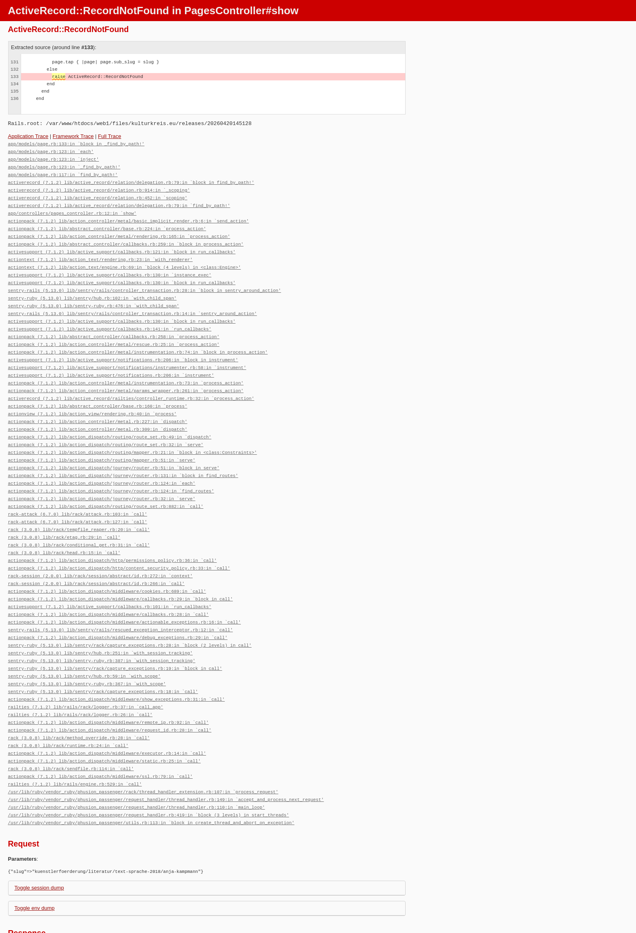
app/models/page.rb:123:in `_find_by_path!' (64, 165)
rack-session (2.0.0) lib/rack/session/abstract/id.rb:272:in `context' (100, 553)
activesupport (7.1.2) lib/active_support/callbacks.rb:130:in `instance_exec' (110, 268)
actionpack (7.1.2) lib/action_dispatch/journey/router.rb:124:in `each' (102, 465)
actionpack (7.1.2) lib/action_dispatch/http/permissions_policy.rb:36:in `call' (112, 538)
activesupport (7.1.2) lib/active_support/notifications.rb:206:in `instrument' (111, 363)
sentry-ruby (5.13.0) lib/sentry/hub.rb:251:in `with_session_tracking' (100, 626)
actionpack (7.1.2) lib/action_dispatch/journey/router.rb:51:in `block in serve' (113, 450)
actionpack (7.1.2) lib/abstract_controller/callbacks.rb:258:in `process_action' (113, 326)
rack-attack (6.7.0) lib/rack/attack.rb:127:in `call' (77, 502)
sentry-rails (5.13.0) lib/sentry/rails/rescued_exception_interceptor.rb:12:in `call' (120, 604)
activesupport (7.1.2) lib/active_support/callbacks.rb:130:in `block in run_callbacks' (122, 275)
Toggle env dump (35, 872)
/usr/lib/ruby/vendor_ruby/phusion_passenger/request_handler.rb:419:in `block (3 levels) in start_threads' (148, 779)
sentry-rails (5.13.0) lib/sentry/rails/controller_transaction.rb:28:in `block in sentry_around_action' (144, 282)
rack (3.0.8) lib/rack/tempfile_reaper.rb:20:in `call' (79, 509)
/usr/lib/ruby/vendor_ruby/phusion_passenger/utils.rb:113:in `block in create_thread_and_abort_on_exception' (151, 787)
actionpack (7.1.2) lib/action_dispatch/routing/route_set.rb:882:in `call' (106, 487)
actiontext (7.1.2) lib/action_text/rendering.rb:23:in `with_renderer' (100, 253)
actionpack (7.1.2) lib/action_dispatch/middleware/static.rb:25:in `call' (104, 728)
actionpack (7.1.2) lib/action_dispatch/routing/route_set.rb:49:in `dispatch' (110, 421)
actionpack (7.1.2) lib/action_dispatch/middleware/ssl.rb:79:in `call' (100, 743)
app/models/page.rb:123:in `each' (51, 151)
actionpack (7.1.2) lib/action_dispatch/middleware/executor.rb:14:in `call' (107, 721)
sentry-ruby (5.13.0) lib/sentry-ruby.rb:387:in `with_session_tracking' (102, 633)
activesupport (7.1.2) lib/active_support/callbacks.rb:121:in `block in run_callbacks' (122, 246)
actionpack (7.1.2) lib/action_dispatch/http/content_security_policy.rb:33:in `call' (119, 545)
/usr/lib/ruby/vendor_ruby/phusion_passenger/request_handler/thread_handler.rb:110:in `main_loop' (136, 772)
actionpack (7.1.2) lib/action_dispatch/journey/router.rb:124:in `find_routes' (111, 472)
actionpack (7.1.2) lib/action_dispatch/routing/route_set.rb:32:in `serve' (106, 428)
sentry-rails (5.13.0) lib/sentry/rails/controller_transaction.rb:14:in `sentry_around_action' (132, 304)
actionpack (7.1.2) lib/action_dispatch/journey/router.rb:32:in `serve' (102, 480)
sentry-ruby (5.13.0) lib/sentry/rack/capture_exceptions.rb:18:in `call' (103, 662)
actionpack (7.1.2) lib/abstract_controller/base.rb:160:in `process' (97, 392)
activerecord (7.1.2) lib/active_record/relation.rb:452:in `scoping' (97, 195)
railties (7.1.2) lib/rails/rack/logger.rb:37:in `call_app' (85, 677)
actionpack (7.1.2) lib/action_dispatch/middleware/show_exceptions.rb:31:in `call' (116, 670)
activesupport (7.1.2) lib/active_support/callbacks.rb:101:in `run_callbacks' (110, 582)
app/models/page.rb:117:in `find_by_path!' (63, 173)
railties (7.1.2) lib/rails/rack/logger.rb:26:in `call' (80, 684)
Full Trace (109, 136)
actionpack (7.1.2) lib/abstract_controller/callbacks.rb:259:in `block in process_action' (126, 238)
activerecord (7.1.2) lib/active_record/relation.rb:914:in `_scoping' (99, 187)
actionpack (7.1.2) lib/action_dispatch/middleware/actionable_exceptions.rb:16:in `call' (124, 597)
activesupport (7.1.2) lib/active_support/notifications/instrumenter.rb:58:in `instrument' (127, 355)
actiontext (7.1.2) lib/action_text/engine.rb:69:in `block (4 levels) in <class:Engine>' (124, 260)
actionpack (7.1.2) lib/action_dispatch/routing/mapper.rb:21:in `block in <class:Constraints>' (132, 436)
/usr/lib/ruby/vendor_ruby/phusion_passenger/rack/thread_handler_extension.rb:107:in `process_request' (143, 757)
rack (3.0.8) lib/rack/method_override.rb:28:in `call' (79, 706)
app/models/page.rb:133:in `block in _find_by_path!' (76, 143)
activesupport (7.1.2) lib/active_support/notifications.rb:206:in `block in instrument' (123, 348)
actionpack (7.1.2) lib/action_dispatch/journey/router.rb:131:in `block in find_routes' (123, 458)
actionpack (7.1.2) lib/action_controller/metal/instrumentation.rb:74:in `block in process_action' (138, 341)
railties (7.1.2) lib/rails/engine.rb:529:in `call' (75, 750)
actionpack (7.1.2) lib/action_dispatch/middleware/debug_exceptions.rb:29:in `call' (118, 611)
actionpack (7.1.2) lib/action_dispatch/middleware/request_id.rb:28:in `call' (110, 699)
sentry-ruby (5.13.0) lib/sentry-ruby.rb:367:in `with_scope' (87, 655)
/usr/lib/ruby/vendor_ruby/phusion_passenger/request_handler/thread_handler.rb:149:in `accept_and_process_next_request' (166, 765)
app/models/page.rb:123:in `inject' (53, 158)
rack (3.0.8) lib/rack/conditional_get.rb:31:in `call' (79, 523)
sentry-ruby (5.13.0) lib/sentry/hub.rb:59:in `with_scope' (84, 648)
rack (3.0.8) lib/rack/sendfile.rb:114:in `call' (71, 735)
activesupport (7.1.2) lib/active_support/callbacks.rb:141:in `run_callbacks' (110, 319)
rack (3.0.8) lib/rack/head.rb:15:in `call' (64, 531)
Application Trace (28, 136)
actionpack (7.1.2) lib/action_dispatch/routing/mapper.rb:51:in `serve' (102, 443)
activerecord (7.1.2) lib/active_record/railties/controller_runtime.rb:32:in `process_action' (131, 385)
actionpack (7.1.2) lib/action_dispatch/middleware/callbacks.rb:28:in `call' (108, 589)
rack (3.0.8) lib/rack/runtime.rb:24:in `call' (68, 714)
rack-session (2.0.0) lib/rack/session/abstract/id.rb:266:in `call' (96, 560)
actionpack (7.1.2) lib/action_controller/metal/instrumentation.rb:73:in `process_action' (126, 370)
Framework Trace (73, 136)
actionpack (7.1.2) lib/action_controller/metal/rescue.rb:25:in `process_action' (113, 333)
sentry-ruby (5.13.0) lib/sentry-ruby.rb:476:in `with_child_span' (93, 297)
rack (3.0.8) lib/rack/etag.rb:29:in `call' (64, 516)
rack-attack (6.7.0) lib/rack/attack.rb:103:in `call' (77, 494)
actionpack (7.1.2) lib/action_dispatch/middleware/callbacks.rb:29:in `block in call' (120, 575)
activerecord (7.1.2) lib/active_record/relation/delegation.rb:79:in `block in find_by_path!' (131, 180)
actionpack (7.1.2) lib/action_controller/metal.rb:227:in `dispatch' (97, 407)
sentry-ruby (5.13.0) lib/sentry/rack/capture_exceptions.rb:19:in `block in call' (115, 640)
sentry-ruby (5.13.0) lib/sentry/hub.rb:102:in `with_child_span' (92, 290)
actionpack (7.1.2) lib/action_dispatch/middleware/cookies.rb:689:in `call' (107, 567)
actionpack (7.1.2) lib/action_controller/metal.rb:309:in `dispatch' (97, 414)
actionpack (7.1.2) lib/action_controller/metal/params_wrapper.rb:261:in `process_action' (126, 377)
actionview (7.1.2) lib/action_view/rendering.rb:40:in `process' (92, 399)
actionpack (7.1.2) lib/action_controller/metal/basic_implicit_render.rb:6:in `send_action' (128, 217)
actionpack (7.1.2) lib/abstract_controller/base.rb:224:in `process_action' (107, 224)
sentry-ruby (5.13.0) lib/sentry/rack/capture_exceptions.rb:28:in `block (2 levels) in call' (130, 619)
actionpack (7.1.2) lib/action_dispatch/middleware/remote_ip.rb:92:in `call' (108, 692)
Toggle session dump (39, 852)
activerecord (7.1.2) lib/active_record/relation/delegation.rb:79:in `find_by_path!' (119, 202)
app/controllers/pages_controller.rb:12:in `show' (72, 209)
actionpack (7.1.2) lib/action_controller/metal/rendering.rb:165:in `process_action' (119, 231)
